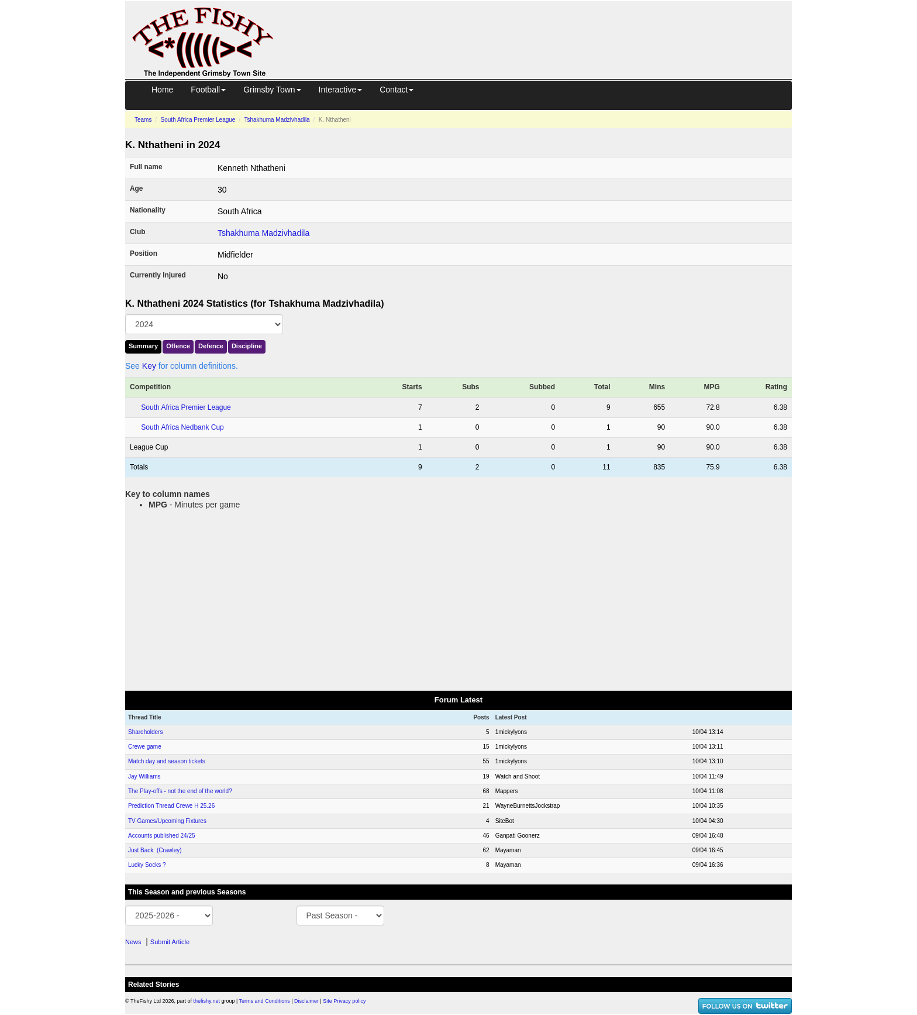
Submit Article (169, 941)
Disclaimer (306, 1001)
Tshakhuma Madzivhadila (276, 119)
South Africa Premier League (198, 119)
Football (208, 89)
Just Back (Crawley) (155, 850)
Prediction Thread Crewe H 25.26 (171, 806)
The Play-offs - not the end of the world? (180, 791)
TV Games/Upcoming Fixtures (167, 821)
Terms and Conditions (264, 1001)
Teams (143, 119)
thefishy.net (207, 1001)
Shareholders (145, 732)
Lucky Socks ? (147, 865)
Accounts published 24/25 (161, 835)
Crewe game (144, 746)
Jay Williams (144, 776)
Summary (143, 345)
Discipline (247, 345)
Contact (396, 89)
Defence (210, 345)
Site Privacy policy (344, 1001)
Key (149, 366)
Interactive (341, 89)
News (133, 941)
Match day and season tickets (166, 761)
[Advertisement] (543, 28)
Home (162, 89)
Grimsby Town (272, 89)
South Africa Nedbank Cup (182, 427)
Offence (178, 345)
